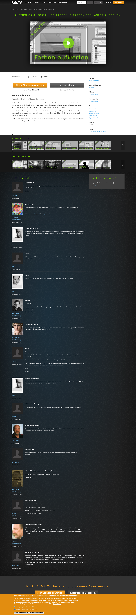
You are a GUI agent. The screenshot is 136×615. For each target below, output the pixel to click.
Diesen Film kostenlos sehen (30, 85)
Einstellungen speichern (21, 612)
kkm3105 (14, 541)
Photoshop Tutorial (94, 113)
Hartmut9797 (15, 440)
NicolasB (14, 195)
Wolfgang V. (15, 462)
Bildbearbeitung (93, 115)
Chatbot (18, 609)
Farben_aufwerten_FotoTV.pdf (98, 131)
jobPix (13, 266)
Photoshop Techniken (94, 109)
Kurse (44, 2)
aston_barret (15, 489)
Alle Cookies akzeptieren (36, 612)
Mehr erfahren (67, 85)
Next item (123, 145)
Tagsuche (100, 2)
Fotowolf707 (15, 565)
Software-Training (93, 94)
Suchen (90, 2)
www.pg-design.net (34, 214)
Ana (13, 291)
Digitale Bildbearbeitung (95, 118)
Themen (36, 2)
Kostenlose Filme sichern (83, 593)
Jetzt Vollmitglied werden (49, 593)
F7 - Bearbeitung (93, 101)
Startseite (15, 9)
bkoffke (14, 417)
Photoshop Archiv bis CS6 (44, 9)
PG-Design (15, 217)
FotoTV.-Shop (62, 2)
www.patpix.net (45, 214)
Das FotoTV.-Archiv (27, 9)
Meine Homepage (17, 219)
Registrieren (119, 2)
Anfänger (91, 87)
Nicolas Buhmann (94, 80)
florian (13, 245)
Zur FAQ (94, 186)
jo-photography (16, 337)
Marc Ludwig (15, 313)
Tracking (18, 607)
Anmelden (108, 2)
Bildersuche (96, 2)
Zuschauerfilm (92, 111)
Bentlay (14, 513)
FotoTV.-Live (52, 2)
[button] (68, 43)
